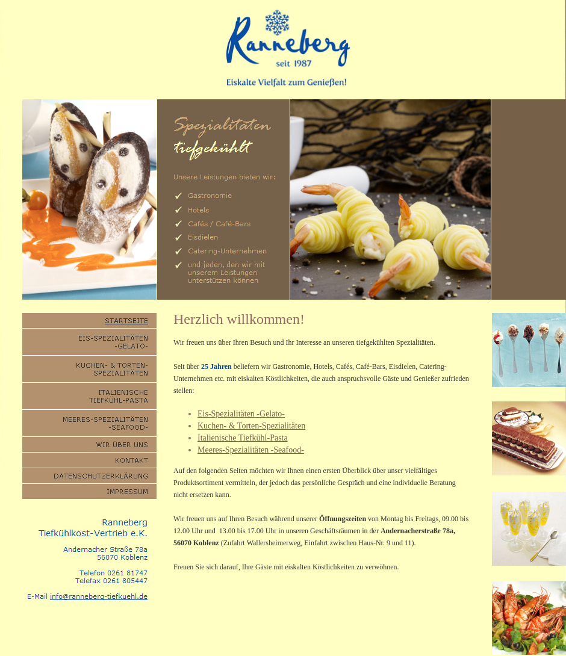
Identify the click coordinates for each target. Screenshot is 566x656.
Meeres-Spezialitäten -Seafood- (250, 449)
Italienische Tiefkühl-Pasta (242, 437)
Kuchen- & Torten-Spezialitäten (251, 425)
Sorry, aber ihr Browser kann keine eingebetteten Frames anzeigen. (390, 199)
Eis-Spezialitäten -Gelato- (241, 413)
